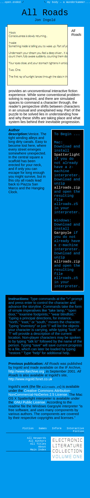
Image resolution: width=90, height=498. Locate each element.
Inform (56, 459)
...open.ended (11, 2)
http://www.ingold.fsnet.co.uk (30, 410)
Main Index (38, 485)
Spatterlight (67, 162)
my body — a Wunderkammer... (68, 2)
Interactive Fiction (75, 461)
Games (43, 459)
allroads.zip (67, 200)
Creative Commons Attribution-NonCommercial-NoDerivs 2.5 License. (39, 423)
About (42, 481)
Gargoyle (63, 254)
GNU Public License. (30, 433)
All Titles (38, 478)
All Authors (37, 474)
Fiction (28, 459)
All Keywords (36, 470)
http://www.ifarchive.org (26, 402)
